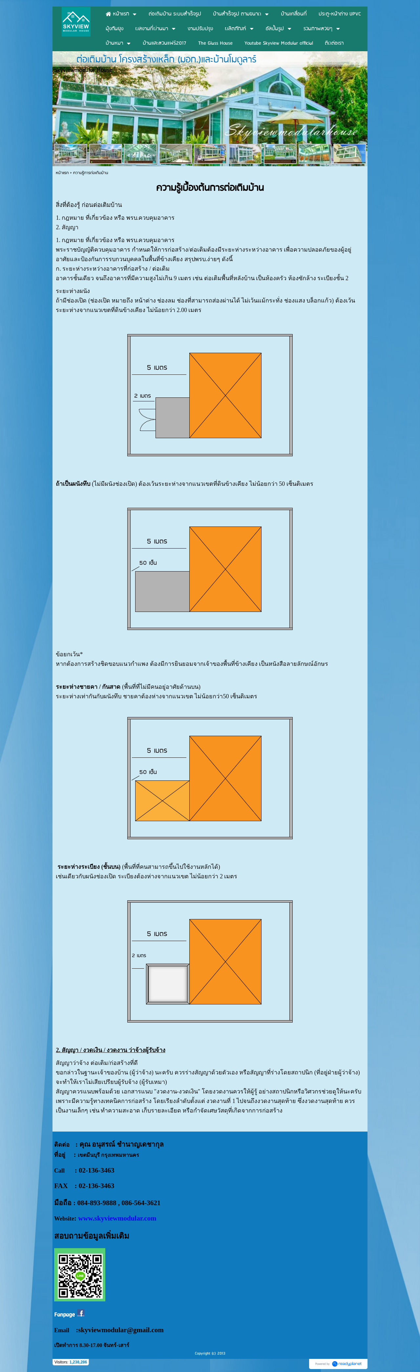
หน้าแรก (62, 172)
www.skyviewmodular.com (117, 1218)
